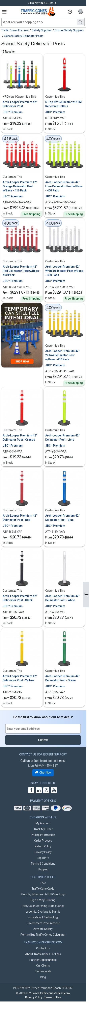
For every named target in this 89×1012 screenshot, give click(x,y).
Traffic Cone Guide (43, 888)
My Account (43, 823)
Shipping (43, 869)
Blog (43, 977)
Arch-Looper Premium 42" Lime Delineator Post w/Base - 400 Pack (63, 186)
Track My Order (43, 829)
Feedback (86, 594)
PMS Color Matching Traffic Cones (43, 905)
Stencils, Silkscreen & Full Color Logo (43, 894)
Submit (43, 740)
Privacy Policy (43, 852)
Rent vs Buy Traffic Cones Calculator (43, 934)
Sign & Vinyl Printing (43, 900)
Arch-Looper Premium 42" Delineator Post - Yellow (20, 678)
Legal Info (43, 857)
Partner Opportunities (43, 959)
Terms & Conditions (43, 863)
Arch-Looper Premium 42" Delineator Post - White (62, 598)
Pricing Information (43, 834)
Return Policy (43, 846)
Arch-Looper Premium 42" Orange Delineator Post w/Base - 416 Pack (20, 186)
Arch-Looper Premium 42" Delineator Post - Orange (20, 437)
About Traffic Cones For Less (43, 954)
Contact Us (43, 948)
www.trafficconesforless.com (51, 993)
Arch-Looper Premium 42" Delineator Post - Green (62, 678)
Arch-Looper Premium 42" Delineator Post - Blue (62, 517)
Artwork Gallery (43, 928)
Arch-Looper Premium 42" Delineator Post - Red (20, 517)
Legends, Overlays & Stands (43, 911)
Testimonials (43, 971)
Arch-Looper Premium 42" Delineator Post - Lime (62, 437)
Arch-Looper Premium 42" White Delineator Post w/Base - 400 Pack (64, 271)
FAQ (43, 882)
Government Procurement (43, 923)
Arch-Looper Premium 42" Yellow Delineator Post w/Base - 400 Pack (62, 355)
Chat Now (43, 773)
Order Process (43, 840)
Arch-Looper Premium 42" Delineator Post (20, 104)
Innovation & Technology (43, 917)
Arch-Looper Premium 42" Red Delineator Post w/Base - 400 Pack (22, 271)
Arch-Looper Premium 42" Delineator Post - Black (20, 598)
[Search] (80, 22)
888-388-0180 (57, 760)
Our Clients (43, 965)
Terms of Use (52, 997)
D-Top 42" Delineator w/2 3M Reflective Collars (63, 104)
